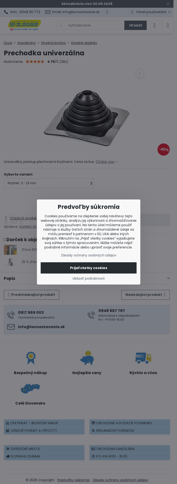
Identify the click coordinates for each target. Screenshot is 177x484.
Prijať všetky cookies (88, 268)
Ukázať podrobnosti (89, 278)
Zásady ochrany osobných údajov (88, 255)
